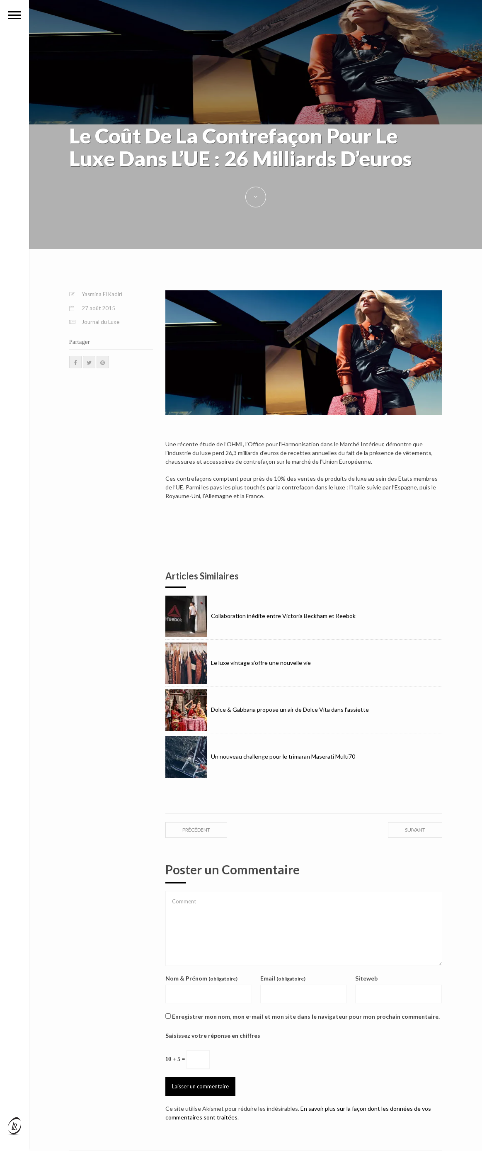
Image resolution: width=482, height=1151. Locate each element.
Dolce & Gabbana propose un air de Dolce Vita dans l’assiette (267, 709)
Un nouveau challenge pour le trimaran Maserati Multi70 (260, 756)
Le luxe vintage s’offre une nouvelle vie (238, 662)
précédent (196, 830)
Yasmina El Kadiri (102, 294)
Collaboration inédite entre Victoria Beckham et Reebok (260, 615)
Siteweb (366, 978)
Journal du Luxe (100, 322)
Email (282, 978)
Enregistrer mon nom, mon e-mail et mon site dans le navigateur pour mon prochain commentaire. (306, 1016)
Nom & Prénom (201, 978)
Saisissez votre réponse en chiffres (212, 1035)
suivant (415, 830)
